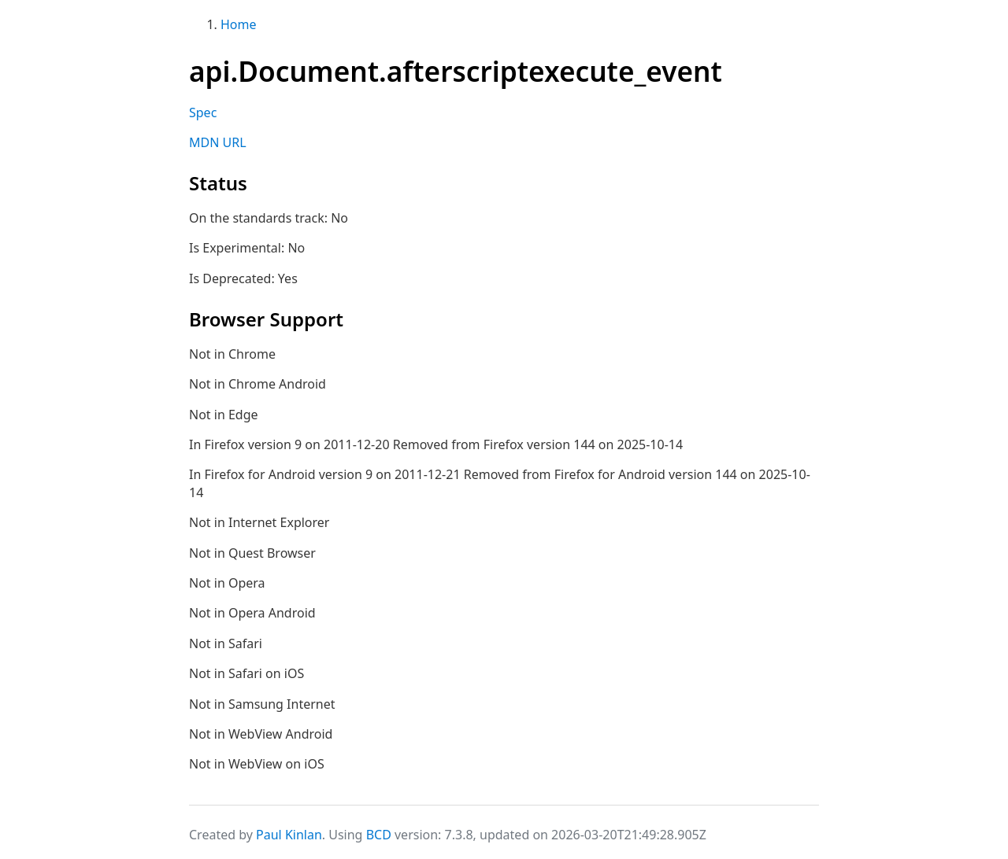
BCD (378, 834)
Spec (203, 112)
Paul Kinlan (289, 834)
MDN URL (217, 142)
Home (238, 24)
